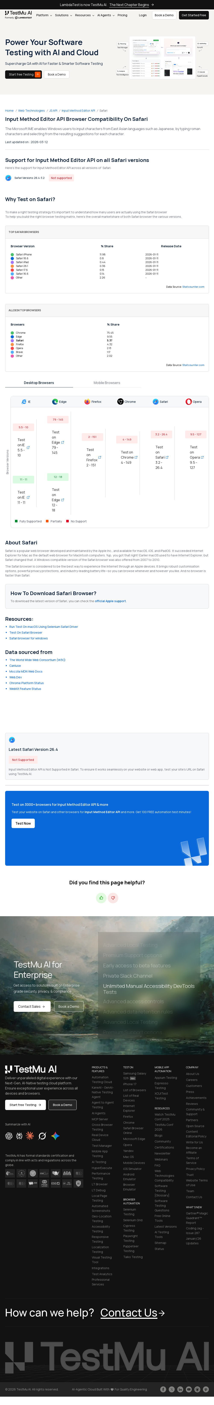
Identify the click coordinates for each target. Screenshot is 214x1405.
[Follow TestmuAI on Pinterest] (206, 1389)
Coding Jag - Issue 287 (195, 1230)
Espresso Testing (161, 1085)
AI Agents (105, 15)
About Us (192, 1074)
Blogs (159, 1135)
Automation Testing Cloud (102, 1079)
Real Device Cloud (100, 1137)
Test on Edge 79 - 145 (58, 442)
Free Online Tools (162, 1218)
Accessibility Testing (101, 1228)
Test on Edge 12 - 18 (58, 500)
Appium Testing (166, 1078)
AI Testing (99, 1162)
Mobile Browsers (107, 382)
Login (143, 15)
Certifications (164, 1147)
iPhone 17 (129, 1084)
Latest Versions (166, 1226)
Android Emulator (129, 1176)
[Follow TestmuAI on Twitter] (172, 1389)
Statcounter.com (193, 287)
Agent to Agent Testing (103, 1104)
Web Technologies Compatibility (164, 1175)
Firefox (128, 1117)
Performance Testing (101, 1175)
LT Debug (99, 1190)
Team (190, 1191)
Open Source (195, 1126)
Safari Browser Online (133, 1130)
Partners (192, 1120)
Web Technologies (31, 110)
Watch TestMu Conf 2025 (165, 1116)
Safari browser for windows (28, 638)
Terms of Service (192, 1160)
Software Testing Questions (162, 1205)
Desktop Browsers (39, 382)
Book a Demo (57, 74)
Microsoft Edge (134, 1139)
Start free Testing (25, 74)
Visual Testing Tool (102, 1259)
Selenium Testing (129, 1211)
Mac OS (128, 1157)
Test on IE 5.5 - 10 (23, 447)
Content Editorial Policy (196, 1133)
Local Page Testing (99, 1198)
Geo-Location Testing (101, 1218)
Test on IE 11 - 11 (23, 497)
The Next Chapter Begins (131, 4)
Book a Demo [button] (164, 15)
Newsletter (162, 1153)
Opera (127, 1145)
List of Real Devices (131, 1098)
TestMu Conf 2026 (164, 1127)
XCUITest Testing (161, 1095)
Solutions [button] (63, 15)
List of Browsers (134, 1090)
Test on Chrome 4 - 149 (127, 457)
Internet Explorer (129, 1108)
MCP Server (100, 1119)
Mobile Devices (134, 1163)
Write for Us (194, 1142)
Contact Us (194, 1197)
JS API (53, 110)
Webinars (161, 1159)
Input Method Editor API (78, 110)
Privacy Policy (195, 1169)
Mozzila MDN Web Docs (26, 671)
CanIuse (15, 666)
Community (163, 1141)
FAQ (157, 1165)
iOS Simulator (132, 1169)
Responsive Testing (100, 1239)
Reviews (192, 1104)
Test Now (23, 823)
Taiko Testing (133, 1257)
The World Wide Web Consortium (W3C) (37, 660)
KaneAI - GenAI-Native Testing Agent (103, 1092)
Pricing (122, 15)
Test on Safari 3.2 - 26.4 (161, 457)
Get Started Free (194, 15)
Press (190, 1092)
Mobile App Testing (100, 1153)
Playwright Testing (130, 1238)
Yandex (128, 1151)
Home (9, 110)
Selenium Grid (132, 1220)
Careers (192, 1080)
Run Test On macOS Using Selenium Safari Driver (43, 627)
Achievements (196, 1098)
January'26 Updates (193, 1240)
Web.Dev (15, 677)
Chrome (129, 1122)
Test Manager (102, 1146)
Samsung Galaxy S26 (134, 1075)
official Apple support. (111, 601)
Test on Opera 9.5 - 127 (196, 457)
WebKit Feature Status (25, 689)
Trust (190, 1175)
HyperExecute (102, 1168)
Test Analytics (102, 1274)
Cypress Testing (129, 1228)
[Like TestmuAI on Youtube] (189, 1389)
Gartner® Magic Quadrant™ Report (197, 1218)
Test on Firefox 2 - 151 (92, 457)
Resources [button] (84, 15)
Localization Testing (100, 1249)
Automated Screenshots (101, 1208)
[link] (18, 15)
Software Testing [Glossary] (162, 1190)
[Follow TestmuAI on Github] (197, 1389)
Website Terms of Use (197, 1182)
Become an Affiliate (194, 1150)
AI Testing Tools (162, 1234)
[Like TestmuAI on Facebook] (163, 1389)
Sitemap (160, 1243)
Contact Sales (32, 1006)
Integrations (100, 1268)
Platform (44, 15)
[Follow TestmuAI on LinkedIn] (180, 1389)
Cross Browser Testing (102, 1127)
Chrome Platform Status (26, 683)
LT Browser (100, 1184)
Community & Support (195, 1111)
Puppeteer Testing (131, 1248)
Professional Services (101, 1282)
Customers (194, 1086)
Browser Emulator (129, 1187)
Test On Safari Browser (25, 632)
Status (159, 1249)
